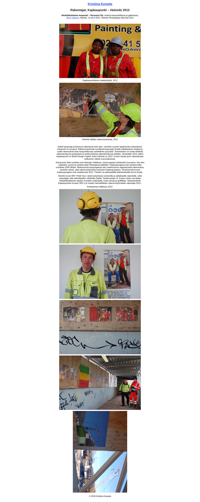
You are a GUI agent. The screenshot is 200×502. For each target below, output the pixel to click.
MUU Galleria (72, 18)
